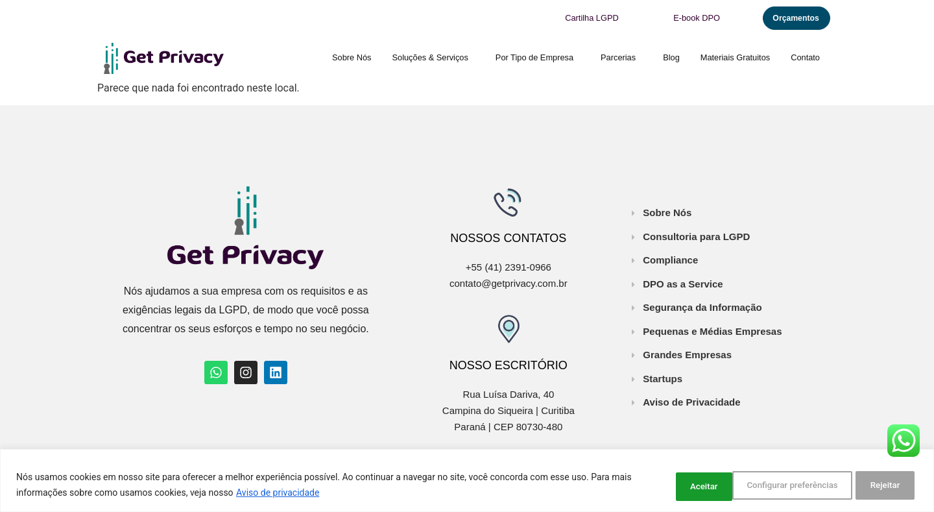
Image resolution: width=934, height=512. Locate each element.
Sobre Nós (351, 56)
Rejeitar (811, 485)
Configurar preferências (705, 485)
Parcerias (621, 56)
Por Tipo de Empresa (538, 56)
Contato (805, 56)
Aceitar (884, 485)
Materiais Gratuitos (735, 56)
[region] (467, 481)
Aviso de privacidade (299, 493)
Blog (671, 56)
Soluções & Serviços (433, 56)
